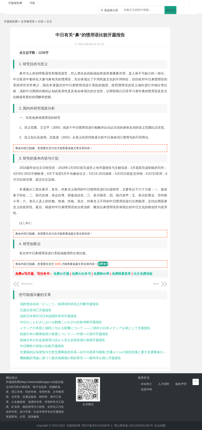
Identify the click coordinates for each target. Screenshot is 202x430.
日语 (40, 21)
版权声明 (180, 383)
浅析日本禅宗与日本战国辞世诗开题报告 (48, 316)
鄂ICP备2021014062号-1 (97, 425)
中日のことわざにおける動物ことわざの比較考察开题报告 (61, 322)
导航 (32, 3)
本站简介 (146, 383)
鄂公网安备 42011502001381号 (133, 425)
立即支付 (102, 264)
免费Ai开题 (61, 273)
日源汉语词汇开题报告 (35, 310)
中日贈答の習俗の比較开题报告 (42, 346)
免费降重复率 (121, 273)
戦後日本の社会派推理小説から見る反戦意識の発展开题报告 (62, 340)
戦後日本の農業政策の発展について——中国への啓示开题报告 (64, 334)
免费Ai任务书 (81, 273)
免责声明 (146, 389)
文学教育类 (28, 21)
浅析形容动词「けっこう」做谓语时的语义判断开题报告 (59, 304)
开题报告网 (11, 21)
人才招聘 (163, 383)
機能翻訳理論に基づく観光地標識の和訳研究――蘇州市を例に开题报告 (70, 358)
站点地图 (160, 425)
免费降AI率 (101, 273)
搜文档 (170, 10)
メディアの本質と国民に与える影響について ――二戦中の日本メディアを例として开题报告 (85, 328)
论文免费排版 (143, 273)
